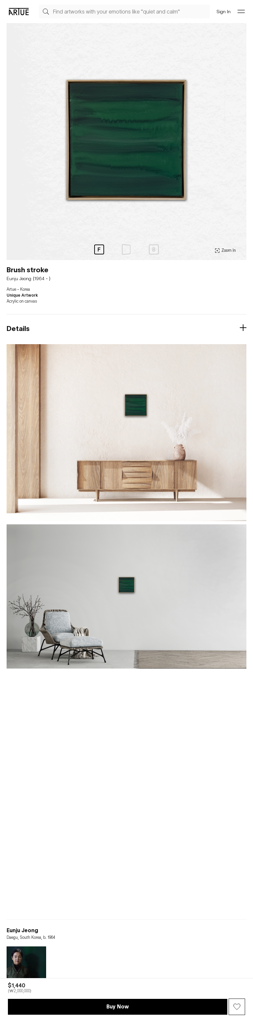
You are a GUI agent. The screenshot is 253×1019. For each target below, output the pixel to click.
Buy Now (117, 1006)
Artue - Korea (18, 289)
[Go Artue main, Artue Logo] (19, 12)
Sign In (223, 11)
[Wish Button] (237, 1007)
